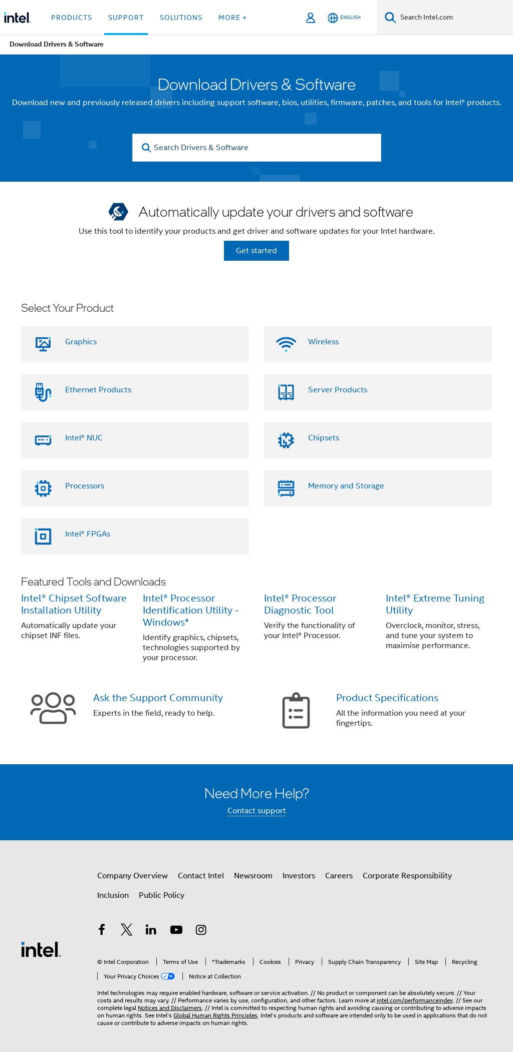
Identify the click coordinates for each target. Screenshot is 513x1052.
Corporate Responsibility (407, 876)
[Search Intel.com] (454, 18)
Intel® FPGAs (87, 534)
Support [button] (126, 17)
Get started (256, 251)
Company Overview (132, 876)
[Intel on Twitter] (126, 931)
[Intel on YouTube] (176, 931)
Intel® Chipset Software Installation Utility (74, 604)
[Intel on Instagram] (200, 931)
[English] (344, 18)
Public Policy (161, 895)
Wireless (323, 342)
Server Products (337, 390)
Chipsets (323, 438)
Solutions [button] (181, 17)
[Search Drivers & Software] (256, 148)
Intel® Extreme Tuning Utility (435, 604)
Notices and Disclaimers (170, 1007)
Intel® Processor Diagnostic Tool (300, 604)
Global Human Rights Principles (215, 1015)
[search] (147, 148)
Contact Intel (201, 876)
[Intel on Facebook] (101, 931)
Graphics (81, 342)
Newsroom (253, 876)
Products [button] (71, 17)
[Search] (390, 17)
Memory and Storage (346, 486)
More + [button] (232, 17)
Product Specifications (387, 698)
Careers (339, 876)
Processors (84, 486)
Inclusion (113, 895)
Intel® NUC (84, 438)
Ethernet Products (98, 390)
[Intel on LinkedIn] (151, 931)
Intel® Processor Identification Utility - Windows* (191, 610)
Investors (299, 876)
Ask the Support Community (158, 698)
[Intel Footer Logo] (41, 949)
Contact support (256, 811)
